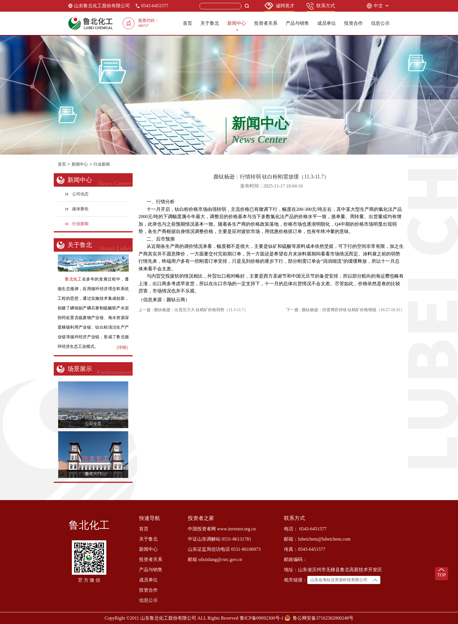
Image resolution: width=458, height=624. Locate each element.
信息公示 (380, 23)
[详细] (122, 347)
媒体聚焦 (77, 209)
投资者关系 (265, 23)
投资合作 (353, 23)
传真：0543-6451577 (304, 549)
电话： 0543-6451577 (305, 528)
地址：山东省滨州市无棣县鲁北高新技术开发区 (333, 569)
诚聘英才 (279, 6)
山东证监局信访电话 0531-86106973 (224, 549)
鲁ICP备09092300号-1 (262, 618)
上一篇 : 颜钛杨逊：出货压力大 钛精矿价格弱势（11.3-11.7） (193, 310)
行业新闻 (101, 164)
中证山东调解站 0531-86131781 (219, 539)
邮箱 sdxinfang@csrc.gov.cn (215, 559)
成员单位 (326, 23)
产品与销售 (297, 23)
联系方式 (320, 6)
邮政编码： (295, 559)
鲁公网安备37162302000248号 (323, 618)
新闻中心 (236, 23)
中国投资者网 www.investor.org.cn (222, 528)
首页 (187, 23)
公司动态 (77, 194)
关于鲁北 (209, 23)
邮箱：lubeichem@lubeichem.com (317, 539)
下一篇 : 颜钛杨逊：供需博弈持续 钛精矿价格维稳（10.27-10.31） (345, 310)
